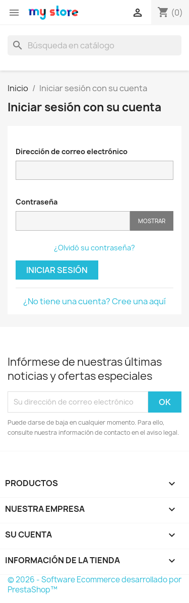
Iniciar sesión (57, 270)
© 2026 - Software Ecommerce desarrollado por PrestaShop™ (94, 584)
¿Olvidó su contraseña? (94, 247)
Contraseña (36, 202)
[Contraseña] (73, 221)
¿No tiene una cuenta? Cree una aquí (94, 301)
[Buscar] (94, 45)
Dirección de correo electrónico (72, 151)
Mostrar (151, 221)
